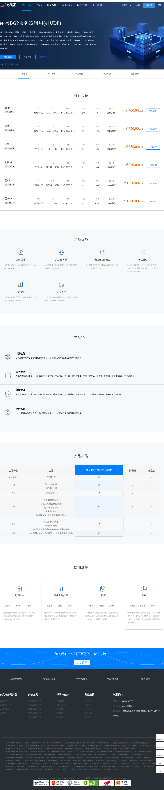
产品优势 (51, 74)
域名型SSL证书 (81, 769)
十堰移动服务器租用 (38, 752)
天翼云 (57, 769)
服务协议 (88, 717)
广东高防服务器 (49, 755)
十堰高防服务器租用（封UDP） (17, 752)
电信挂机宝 (10, 766)
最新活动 (26, 5)
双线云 (144, 763)
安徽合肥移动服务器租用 (35, 746)
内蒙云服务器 (111, 760)
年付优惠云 (54, 763)
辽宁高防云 (123, 760)
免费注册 (149, 5)
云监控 (3, 713)
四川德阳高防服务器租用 (123, 752)
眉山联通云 (29, 760)
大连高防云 (134, 760)
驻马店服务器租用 (108, 766)
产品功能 (107, 74)
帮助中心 (67, 5)
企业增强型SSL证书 (111, 769)
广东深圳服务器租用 (100, 755)
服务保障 (52, 5)
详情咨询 (27, 57)
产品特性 (79, 74)
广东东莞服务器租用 (33, 755)
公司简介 (88, 701)
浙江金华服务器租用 (138, 755)
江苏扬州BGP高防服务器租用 (97, 743)
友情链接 (88, 713)
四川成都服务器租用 (127, 749)
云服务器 (4, 701)
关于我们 (97, 5)
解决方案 (82, 5)
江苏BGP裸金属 (62, 766)
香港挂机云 (107, 763)
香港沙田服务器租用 (95, 746)
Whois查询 (60, 705)
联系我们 (88, 705)
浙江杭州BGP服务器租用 (14, 757)
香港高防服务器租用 (129, 746)
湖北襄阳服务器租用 (110, 749)
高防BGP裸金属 (36, 769)
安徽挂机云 (21, 766)
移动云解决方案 (34, 717)
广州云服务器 (35, 763)
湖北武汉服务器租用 (93, 749)
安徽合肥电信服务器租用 (140, 743)
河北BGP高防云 (93, 766)
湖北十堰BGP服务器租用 (74, 749)
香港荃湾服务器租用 (112, 746)
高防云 (138, 757)
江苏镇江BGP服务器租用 (32, 743)
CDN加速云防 (65, 760)
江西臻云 (153, 763)
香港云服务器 (88, 760)
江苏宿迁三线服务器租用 (120, 743)
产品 (39, 5)
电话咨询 (160, 756)
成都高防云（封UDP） (14, 760)
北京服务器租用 (127, 757)
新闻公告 (88, 709)
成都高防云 (10, 769)
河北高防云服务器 (47, 766)
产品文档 (60, 701)
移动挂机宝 (125, 763)
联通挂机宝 (96, 763)
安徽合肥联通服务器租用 (15, 746)
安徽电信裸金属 (148, 766)
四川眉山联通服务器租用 (144, 752)
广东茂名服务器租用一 (83, 755)
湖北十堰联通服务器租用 (54, 749)
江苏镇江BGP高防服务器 (52, 743)
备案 (138, 5)
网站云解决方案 (34, 713)
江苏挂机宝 (78, 763)
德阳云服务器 (40, 760)
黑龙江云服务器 (146, 760)
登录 (160, 5)
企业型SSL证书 (95, 769)
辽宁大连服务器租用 (78, 766)
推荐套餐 (23, 74)
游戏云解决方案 (34, 701)
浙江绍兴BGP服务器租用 (35, 757)
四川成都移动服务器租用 (86, 752)
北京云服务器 (10, 763)
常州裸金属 (48, 769)
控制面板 (60, 709)
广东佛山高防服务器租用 (119, 755)
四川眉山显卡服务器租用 (15, 755)
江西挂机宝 (136, 763)
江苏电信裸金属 (22, 769)
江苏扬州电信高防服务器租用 (74, 743)
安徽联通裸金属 (33, 766)
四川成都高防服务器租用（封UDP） (61, 752)
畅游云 (86, 763)
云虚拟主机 (4, 709)
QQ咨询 (160, 739)
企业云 (115, 763)
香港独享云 (77, 760)
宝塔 (64, 769)
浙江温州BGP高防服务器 (55, 757)
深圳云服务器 (23, 763)
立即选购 (8, 57)
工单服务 (60, 717)
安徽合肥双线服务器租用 (55, 746)
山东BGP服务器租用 (111, 757)
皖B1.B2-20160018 (119, 778)
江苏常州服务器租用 (13, 743)
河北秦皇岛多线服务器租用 (148, 746)
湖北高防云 (135, 766)
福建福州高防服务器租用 (76, 757)
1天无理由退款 (9, 64)
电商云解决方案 (34, 705)
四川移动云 (147, 757)
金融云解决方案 (34, 709)
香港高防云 (100, 760)
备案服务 (60, 713)
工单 (160, 771)
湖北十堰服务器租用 (35, 749)
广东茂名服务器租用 (64, 755)
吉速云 (45, 763)
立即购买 (153, 111)
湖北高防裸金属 (123, 766)
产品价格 (44, 57)
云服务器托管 (5, 705)
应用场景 (135, 74)
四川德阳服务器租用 (104, 752)
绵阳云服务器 (52, 760)
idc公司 (71, 769)
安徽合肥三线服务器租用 (76, 746)
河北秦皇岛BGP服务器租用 (15, 749)
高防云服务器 (66, 763)
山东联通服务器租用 (94, 757)
